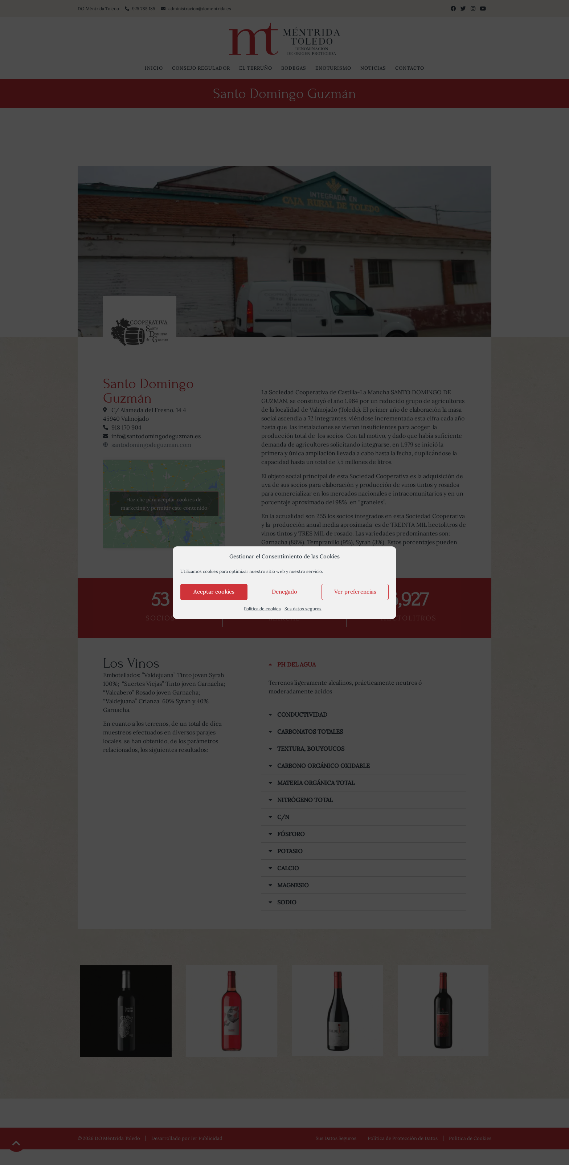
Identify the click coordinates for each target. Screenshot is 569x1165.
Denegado (284, 591)
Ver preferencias (355, 591)
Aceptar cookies (213, 591)
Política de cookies (262, 608)
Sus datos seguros (303, 608)
